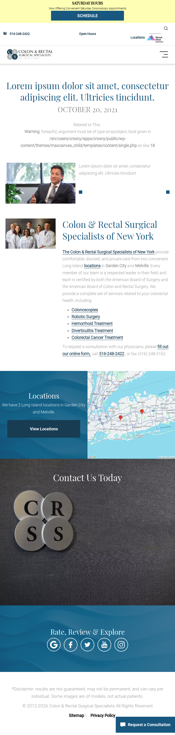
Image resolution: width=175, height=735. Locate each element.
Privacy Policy (102, 715)
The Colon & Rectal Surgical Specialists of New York (108, 251)
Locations (138, 37)
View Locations (44, 428)
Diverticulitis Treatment (92, 330)
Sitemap (76, 715)
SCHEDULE (87, 15)
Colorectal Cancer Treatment (97, 337)
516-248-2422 (20, 34)
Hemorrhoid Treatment (92, 323)
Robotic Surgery (86, 316)
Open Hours (87, 34)
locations (92, 265)
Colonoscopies (85, 309)
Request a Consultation (145, 724)
